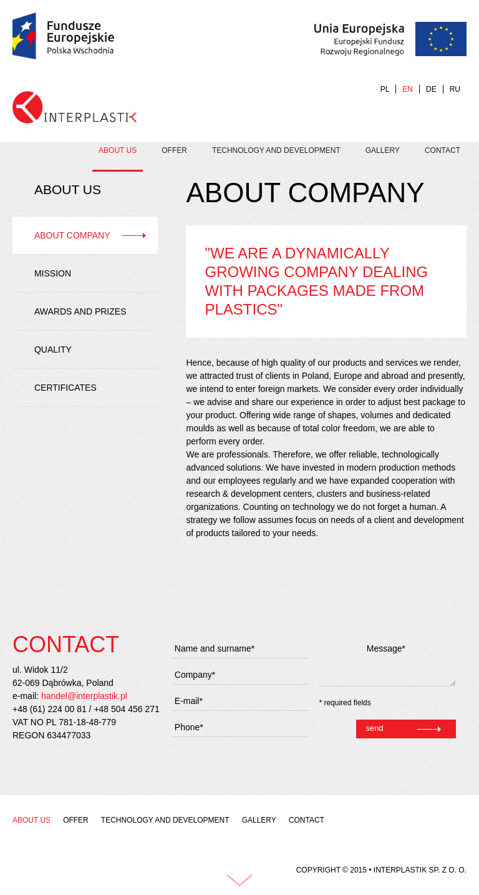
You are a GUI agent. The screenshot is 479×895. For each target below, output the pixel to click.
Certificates (65, 388)
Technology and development (276, 150)
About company (72, 235)
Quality (53, 350)
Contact (442, 150)
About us (118, 150)
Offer (174, 150)
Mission (52, 273)
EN (407, 89)
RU (455, 89)
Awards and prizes (80, 311)
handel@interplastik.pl (84, 696)
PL (385, 89)
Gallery (382, 150)
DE (431, 89)
